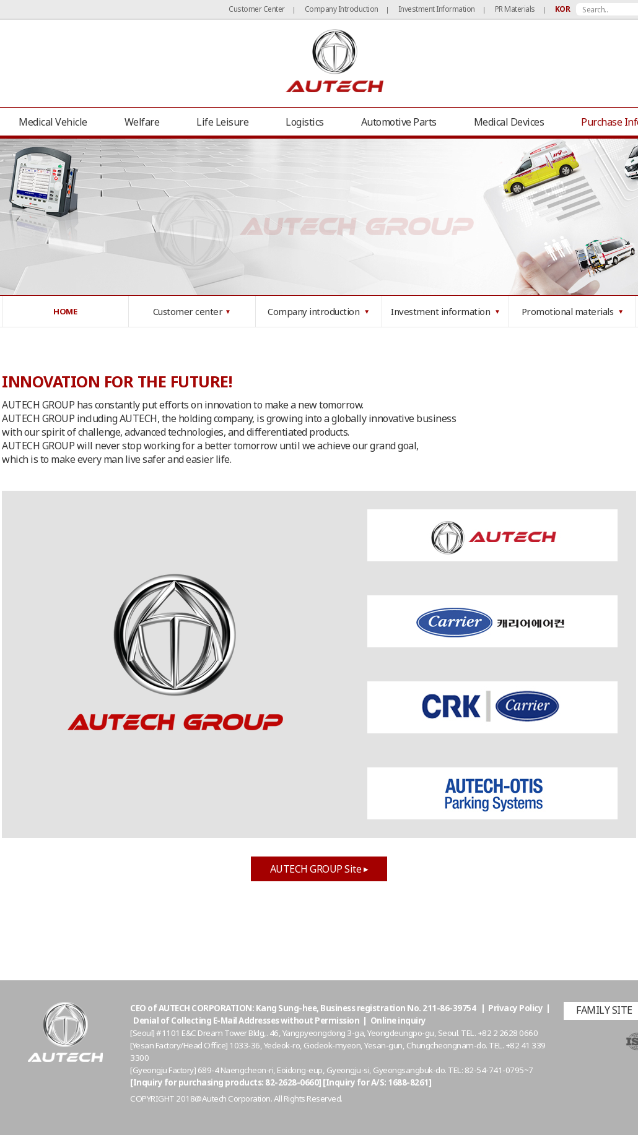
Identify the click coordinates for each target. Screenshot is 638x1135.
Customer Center (257, 9)
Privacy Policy (515, 1008)
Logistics (305, 122)
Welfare (142, 122)
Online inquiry (398, 1020)
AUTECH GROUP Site (319, 869)
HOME (65, 311)
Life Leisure (222, 122)
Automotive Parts (399, 122)
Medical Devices (509, 122)
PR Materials (515, 9)
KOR (562, 9)
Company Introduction (341, 9)
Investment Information (436, 9)
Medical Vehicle (53, 122)
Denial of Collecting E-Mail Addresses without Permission (246, 1020)
